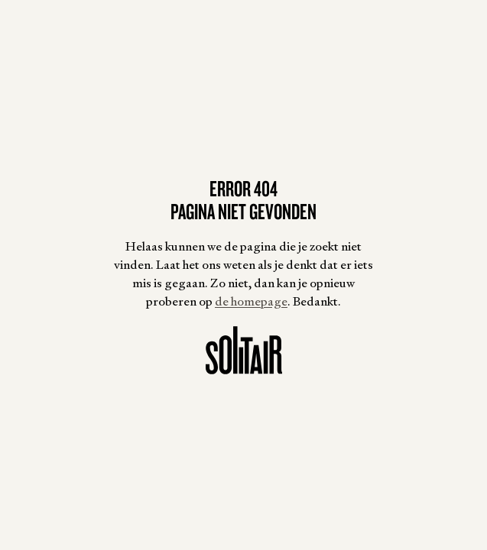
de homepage (251, 301)
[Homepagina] (244, 350)
